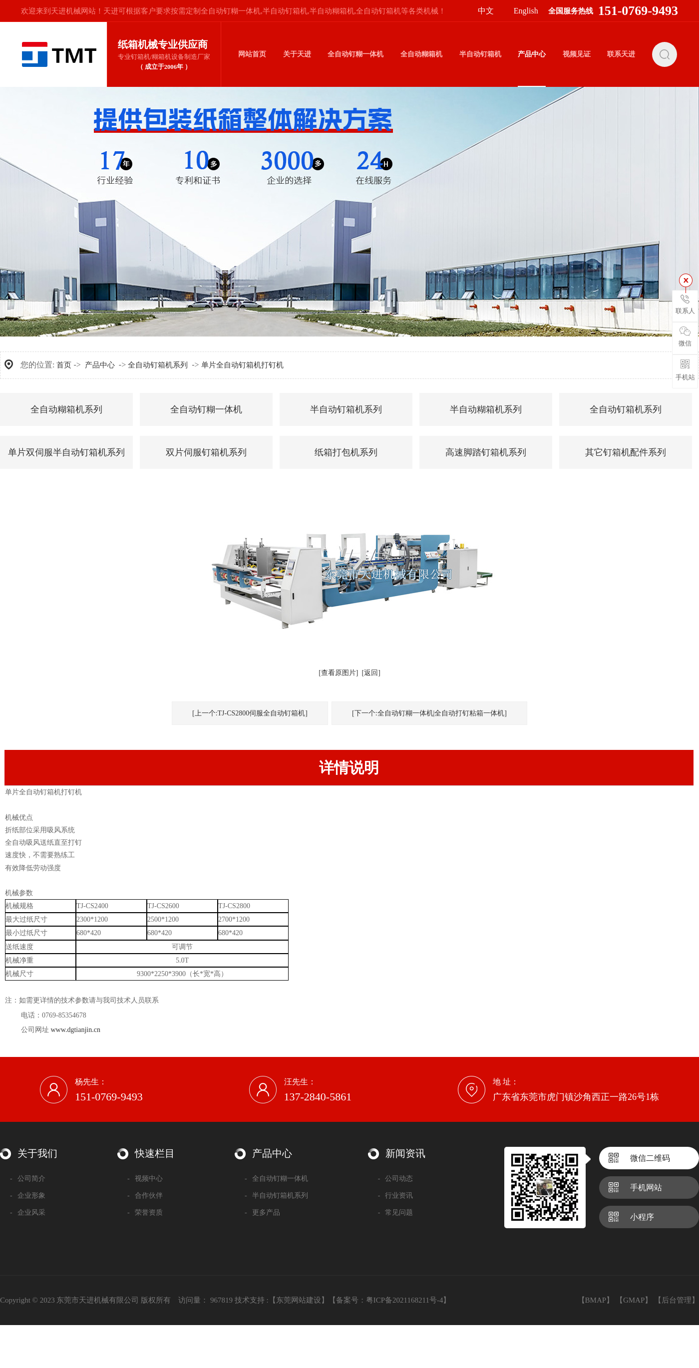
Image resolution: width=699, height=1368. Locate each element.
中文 (486, 10)
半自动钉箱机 (285, 11)
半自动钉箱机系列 (346, 409)
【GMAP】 (634, 1300)
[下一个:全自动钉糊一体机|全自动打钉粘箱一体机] (429, 713)
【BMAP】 (596, 1300)
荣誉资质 (145, 1212)
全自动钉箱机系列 (158, 365)
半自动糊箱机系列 (486, 409)
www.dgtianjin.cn (75, 1029)
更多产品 (262, 1212)
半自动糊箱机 (332, 11)
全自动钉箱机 (378, 11)
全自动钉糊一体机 (231, 11)
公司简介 (27, 1178)
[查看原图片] (338, 673)
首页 (63, 365)
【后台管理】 (676, 1300)
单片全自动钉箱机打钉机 (242, 365)
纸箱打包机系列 (346, 452)
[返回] (371, 673)
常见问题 (395, 1212)
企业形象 (27, 1195)
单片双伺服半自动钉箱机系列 (66, 452)
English (526, 10)
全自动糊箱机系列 (66, 409)
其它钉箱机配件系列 (625, 452)
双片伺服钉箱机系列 (206, 452)
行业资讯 (395, 1195)
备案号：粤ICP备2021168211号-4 (389, 1300)
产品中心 (100, 365)
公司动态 (395, 1178)
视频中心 (145, 1178)
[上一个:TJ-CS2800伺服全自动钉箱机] (250, 713)
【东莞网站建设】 (299, 1300)
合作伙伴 (145, 1195)
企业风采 (27, 1212)
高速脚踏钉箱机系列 (485, 452)
